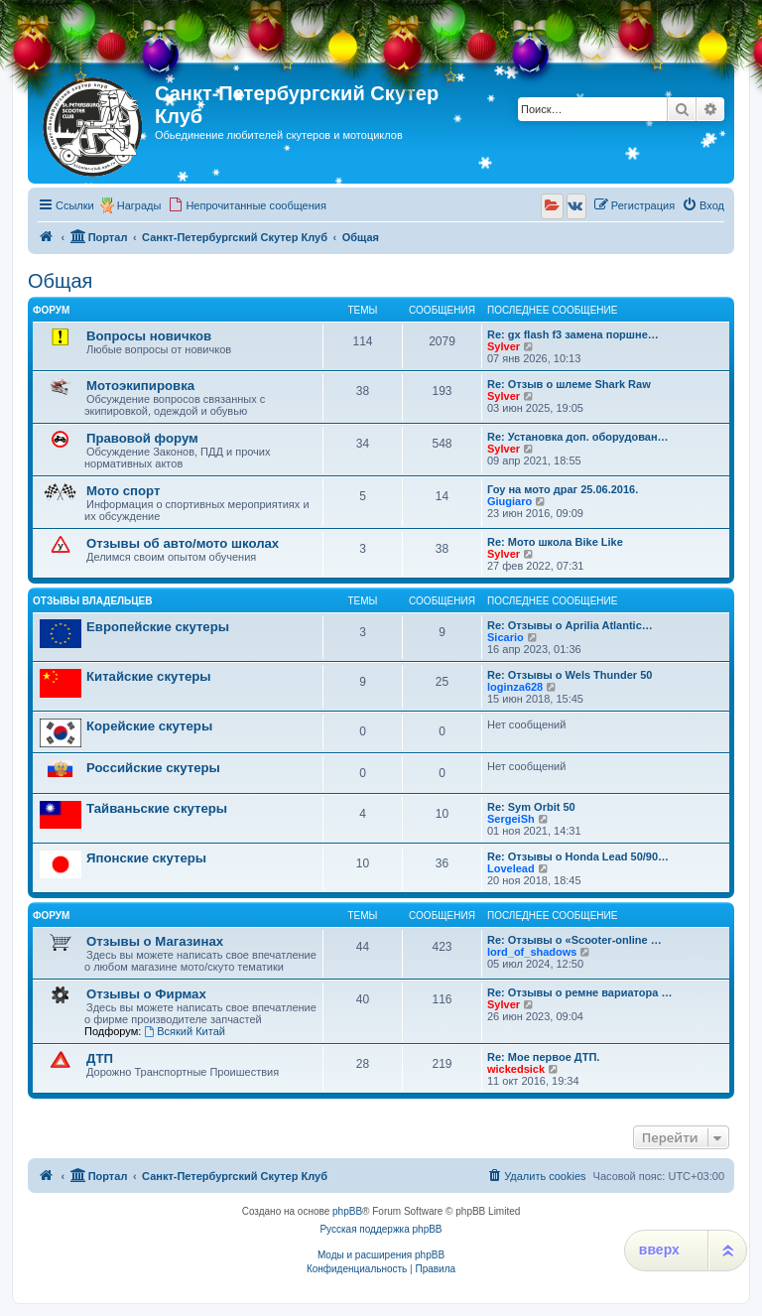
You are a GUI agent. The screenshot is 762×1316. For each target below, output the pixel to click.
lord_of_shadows (531, 952)
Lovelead (511, 868)
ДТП (99, 1058)
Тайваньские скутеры (156, 808)
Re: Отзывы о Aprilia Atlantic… (570, 625)
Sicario (505, 637)
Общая (60, 281)
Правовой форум (142, 438)
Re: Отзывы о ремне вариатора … (579, 992)
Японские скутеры (146, 858)
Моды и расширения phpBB (381, 1255)
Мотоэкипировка (140, 385)
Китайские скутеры (148, 676)
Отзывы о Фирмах (146, 994)
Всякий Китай (184, 1031)
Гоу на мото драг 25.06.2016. (562, 489)
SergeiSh (511, 819)
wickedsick (516, 1069)
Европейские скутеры (157, 626)
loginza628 (515, 687)
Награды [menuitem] (139, 205)
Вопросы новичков (148, 336)
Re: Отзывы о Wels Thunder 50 (569, 675)
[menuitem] (247, 205)
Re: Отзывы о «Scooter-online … (574, 940)
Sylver (503, 346)
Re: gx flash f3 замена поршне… (573, 334)
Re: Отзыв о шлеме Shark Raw (569, 384)
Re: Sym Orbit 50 (531, 807)
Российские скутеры (153, 767)
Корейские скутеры (149, 726)
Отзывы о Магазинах (154, 941)
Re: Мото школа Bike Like (555, 542)
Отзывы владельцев (93, 600)
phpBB (347, 1211)
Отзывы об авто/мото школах (182, 543)
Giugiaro (509, 501)
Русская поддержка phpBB (380, 1229)
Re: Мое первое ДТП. (543, 1057)
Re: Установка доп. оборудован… (578, 437)
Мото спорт (123, 490)
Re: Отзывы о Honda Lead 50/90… (578, 856)
